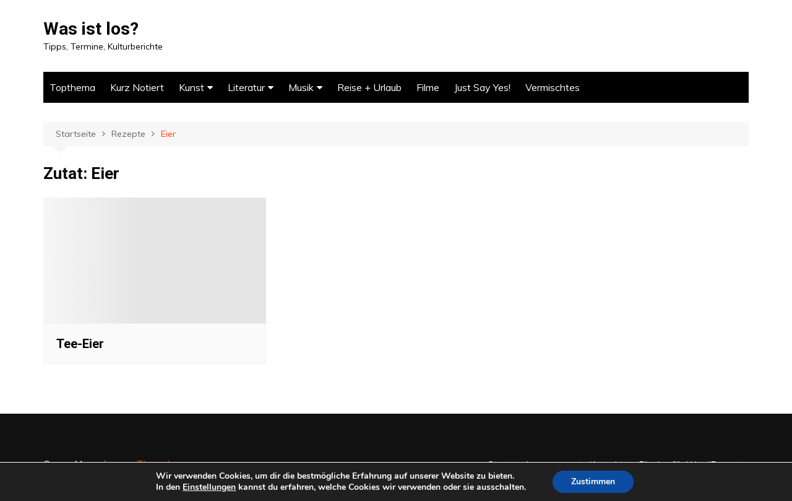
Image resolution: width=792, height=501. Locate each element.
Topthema (72, 87)
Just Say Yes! (482, 87)
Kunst (191, 87)
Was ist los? (91, 29)
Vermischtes (552, 87)
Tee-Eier (80, 343)
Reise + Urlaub (369, 87)
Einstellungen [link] (209, 487)
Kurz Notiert (137, 87)
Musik (301, 87)
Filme (427, 87)
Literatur (246, 87)
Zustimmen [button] (593, 481)
